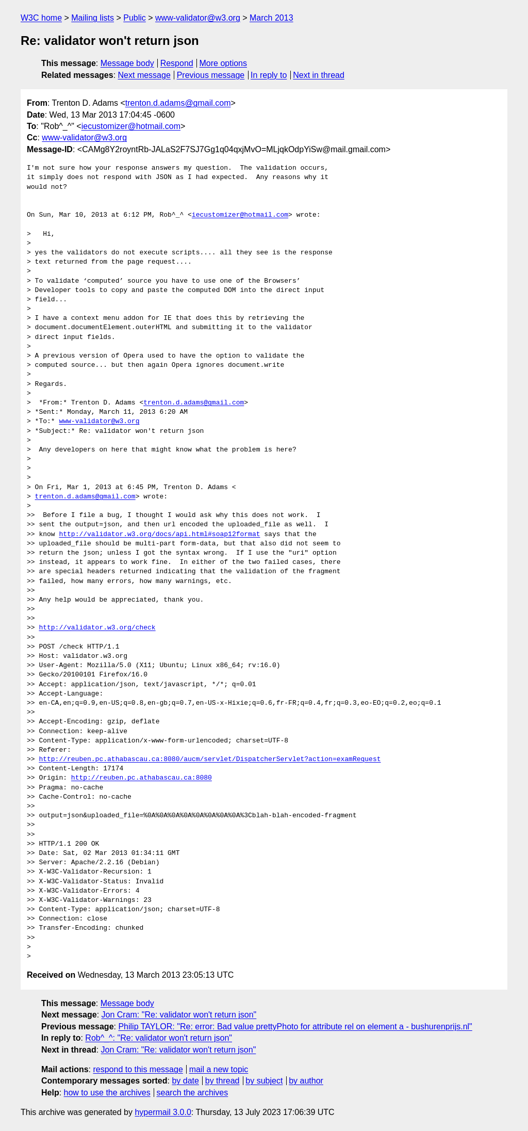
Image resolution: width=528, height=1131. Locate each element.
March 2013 (271, 17)
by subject (264, 1080)
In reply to (269, 75)
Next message (144, 75)
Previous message (211, 75)
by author (306, 1080)
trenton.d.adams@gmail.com (178, 103)
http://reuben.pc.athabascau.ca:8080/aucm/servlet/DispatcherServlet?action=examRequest (210, 759)
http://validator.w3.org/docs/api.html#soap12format (159, 534)
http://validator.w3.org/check (97, 628)
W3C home (41, 17)
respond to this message (138, 1069)
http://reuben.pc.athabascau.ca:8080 (141, 778)
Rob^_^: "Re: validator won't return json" (158, 1037)
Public (134, 17)
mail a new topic (219, 1069)
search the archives (192, 1092)
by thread (222, 1080)
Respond (176, 63)
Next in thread (318, 75)
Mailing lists (92, 17)
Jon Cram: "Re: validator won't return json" (179, 1014)
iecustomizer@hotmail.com (130, 126)
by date (185, 1080)
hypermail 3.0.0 (163, 1112)
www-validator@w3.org (197, 17)
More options (224, 63)
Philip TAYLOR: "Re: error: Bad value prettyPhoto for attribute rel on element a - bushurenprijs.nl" (295, 1026)
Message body (127, 63)
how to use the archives (107, 1092)
